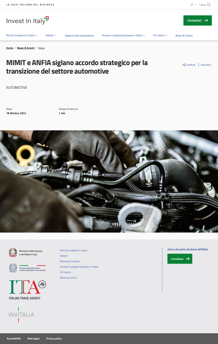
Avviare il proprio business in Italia (79, 267)
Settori (64, 256)
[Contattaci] (179, 259)
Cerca (202, 5)
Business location (70, 261)
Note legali (34, 338)
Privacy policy (54, 338)
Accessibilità (14, 338)
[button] (193, 4)
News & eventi (68, 278)
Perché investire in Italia (73, 250)
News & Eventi (25, 48)
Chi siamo (65, 272)
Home (9, 48)
